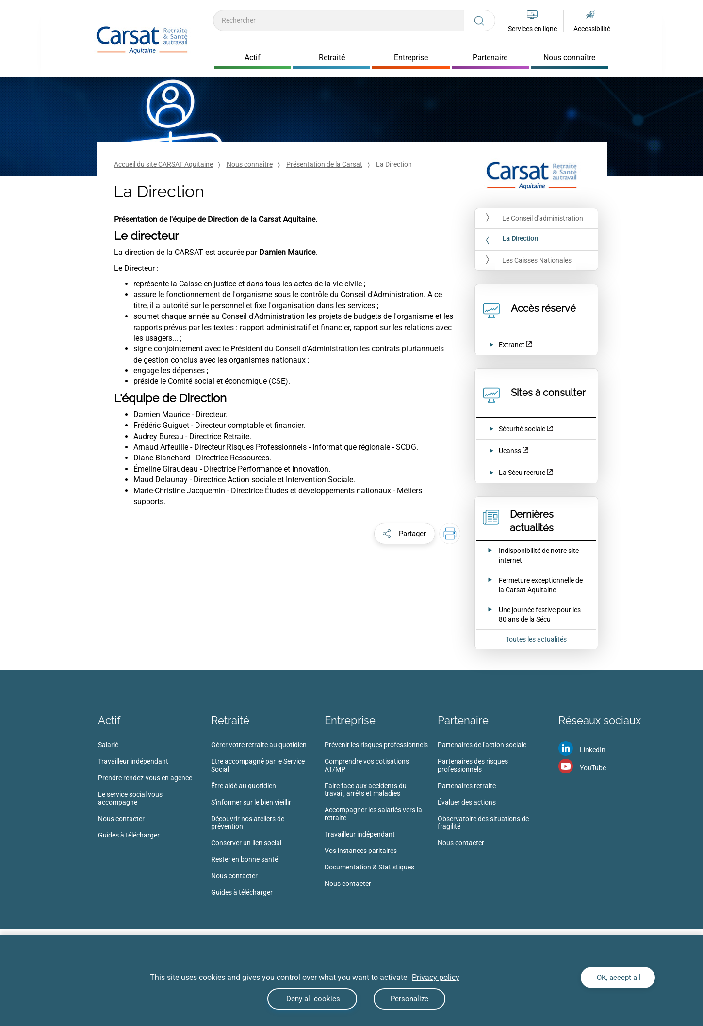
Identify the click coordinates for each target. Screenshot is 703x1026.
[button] (404, 533)
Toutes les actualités (536, 639)
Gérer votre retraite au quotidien (259, 745)
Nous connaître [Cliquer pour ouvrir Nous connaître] (569, 58)
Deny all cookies (312, 998)
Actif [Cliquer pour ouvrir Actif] (253, 58)
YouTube (593, 768)
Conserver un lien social (246, 843)
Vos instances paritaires (361, 850)
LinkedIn (592, 750)
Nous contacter (121, 818)
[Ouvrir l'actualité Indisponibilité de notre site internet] (529, 555)
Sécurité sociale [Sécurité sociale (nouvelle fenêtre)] (522, 429)
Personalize (409, 998)
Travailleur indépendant (133, 761)
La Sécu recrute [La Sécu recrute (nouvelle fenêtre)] (523, 472)
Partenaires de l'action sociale (482, 745)
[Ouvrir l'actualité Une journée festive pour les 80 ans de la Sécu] (529, 614)
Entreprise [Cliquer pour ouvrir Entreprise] (411, 58)
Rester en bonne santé (244, 859)
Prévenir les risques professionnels (376, 745)
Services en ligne (532, 28)
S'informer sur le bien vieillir (251, 802)
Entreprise (350, 720)
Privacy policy (435, 977)
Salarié (108, 745)
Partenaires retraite (467, 785)
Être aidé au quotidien (243, 785)
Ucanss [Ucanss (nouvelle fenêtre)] (510, 451)
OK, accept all (618, 977)
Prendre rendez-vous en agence (145, 778)
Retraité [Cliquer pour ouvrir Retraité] (332, 58)
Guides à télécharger (129, 835)
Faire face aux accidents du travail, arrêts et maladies (366, 789)
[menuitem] (155, 793)
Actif (109, 720)
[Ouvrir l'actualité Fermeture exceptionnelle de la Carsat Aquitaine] (529, 585)
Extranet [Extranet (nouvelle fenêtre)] (511, 344)
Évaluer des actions (467, 802)
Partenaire (463, 720)
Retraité (230, 720)
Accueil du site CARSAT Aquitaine (163, 164)
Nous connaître (250, 164)
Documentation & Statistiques (369, 867)
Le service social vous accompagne (130, 798)
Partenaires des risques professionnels (473, 765)
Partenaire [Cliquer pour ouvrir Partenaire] (490, 58)
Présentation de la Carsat (324, 164)
